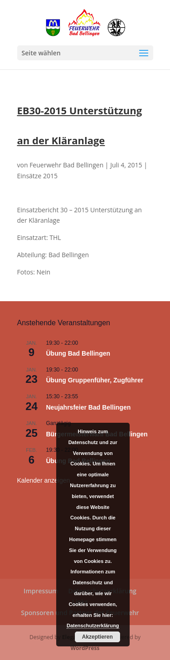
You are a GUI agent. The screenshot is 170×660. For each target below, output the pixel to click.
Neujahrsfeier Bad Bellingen (88, 407)
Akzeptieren (97, 637)
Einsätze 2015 (37, 175)
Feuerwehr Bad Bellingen (66, 165)
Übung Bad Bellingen (78, 353)
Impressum (41, 591)
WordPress (84, 648)
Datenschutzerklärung (93, 625)
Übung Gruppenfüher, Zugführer (95, 380)
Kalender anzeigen (43, 480)
